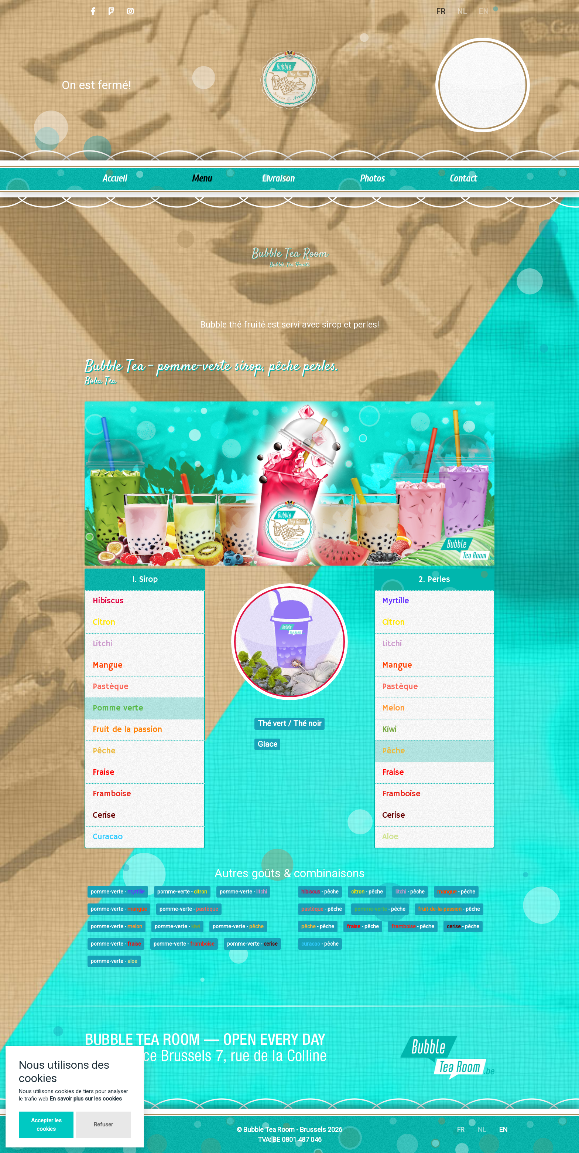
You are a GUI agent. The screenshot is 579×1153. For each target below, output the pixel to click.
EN (503, 1129)
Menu (202, 178)
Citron (104, 622)
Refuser (103, 1124)
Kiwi (389, 730)
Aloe (390, 837)
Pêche (104, 751)
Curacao (108, 837)
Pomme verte (118, 708)
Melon (393, 708)
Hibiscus (108, 601)
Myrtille (395, 601)
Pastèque (111, 687)
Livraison (278, 178)
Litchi (102, 644)
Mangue (108, 665)
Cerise (104, 815)
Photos (372, 178)
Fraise (103, 772)
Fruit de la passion (127, 730)
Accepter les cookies (46, 1124)
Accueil (114, 178)
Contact (463, 178)
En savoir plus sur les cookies (86, 1098)
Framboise (112, 794)
